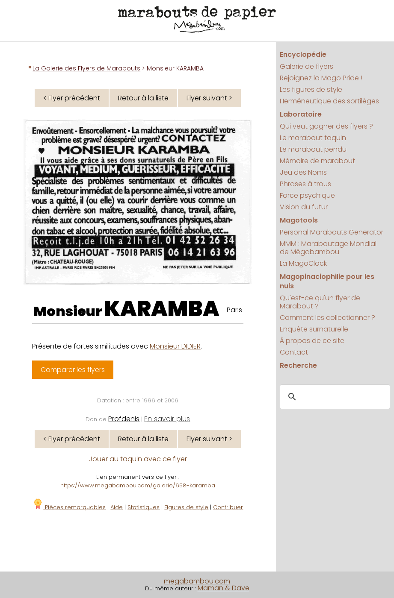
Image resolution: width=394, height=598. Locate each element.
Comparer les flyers (73, 370)
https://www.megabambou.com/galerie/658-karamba (137, 485)
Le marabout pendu (313, 149)
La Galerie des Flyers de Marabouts (86, 68)
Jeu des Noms (303, 172)
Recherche (298, 365)
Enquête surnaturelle (314, 329)
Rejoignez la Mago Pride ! (321, 78)
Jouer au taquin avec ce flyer (138, 459)
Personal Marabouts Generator (331, 232)
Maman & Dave (223, 588)
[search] (333, 397)
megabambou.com (197, 581)
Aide (116, 507)
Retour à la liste (143, 98)
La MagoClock (303, 263)
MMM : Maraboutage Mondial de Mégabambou (328, 248)
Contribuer (228, 507)
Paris (234, 310)
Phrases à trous (305, 184)
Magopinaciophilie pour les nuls (327, 281)
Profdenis (123, 419)
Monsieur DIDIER (175, 346)
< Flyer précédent (71, 98)
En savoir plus (167, 419)
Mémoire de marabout (317, 161)
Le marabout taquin (313, 138)
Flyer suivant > (209, 98)
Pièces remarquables (69, 507)
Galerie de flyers (306, 66)
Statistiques (143, 507)
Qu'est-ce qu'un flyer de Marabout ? (320, 302)
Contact (294, 352)
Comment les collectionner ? (327, 317)
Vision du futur (304, 207)
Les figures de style (311, 89)
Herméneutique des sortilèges (329, 101)
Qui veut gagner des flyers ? (326, 126)
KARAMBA (161, 309)
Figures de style (186, 507)
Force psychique (307, 195)
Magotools (299, 220)
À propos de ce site (312, 341)
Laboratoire (301, 114)
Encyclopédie (303, 54)
